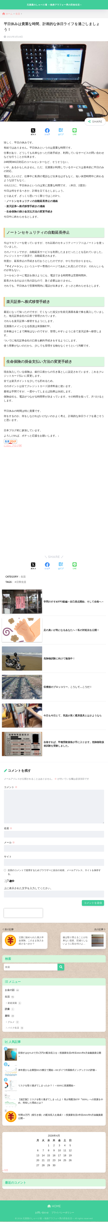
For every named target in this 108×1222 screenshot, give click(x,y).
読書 (10, 1009)
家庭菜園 (14, 1003)
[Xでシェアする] (33, 132)
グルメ (13, 1023)
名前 (8, 828)
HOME (54, 1207)
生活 (23, 576)
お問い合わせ (42, 1213)
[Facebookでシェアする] (47, 132)
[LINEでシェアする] (74, 132)
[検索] (60, 967)
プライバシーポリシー (62, 1213)
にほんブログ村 (13, 445)
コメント (11, 787)
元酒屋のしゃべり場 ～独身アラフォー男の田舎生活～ (54, 4)
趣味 (10, 1016)
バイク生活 (16, 1028)
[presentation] (23, 913)
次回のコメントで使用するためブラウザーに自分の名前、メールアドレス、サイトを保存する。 (54, 872)
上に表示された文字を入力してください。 (28, 888)
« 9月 (5, 1170)
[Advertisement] (29, 475)
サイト (8, 856)
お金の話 (12, 990)
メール (9, 842)
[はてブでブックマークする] (61, 132)
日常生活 (21, 581)
